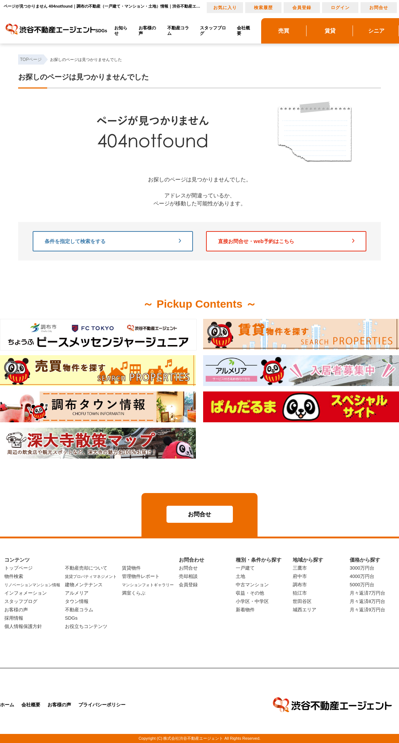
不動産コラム (178, 30)
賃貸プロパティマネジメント (91, 576)
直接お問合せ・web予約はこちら (286, 241)
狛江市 (300, 593)
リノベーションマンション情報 (32, 585)
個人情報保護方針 (23, 626)
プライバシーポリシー (102, 704)
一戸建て (245, 568)
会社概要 (243, 30)
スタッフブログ (213, 30)
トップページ (18, 568)
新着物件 (245, 609)
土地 (240, 576)
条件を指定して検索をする (113, 241)
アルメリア (77, 593)
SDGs (101, 30)
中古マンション (252, 584)
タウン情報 (77, 601)
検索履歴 (263, 7)
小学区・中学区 (252, 601)
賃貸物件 (131, 568)
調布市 (300, 584)
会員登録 (301, 7)
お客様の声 (147, 30)
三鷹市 (300, 568)
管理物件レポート (141, 576)
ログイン (340, 7)
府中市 (300, 576)
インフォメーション (25, 593)
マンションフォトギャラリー (148, 585)
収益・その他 (250, 593)
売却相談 (188, 576)
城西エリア (304, 609)
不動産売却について (86, 568)
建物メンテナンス (84, 584)
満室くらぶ (133, 593)
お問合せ (378, 7)
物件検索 (13, 576)
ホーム (7, 704)
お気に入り (225, 7)
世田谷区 (302, 601)
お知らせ (120, 30)
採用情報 (13, 618)
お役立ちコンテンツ (86, 626)
